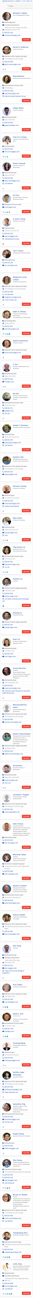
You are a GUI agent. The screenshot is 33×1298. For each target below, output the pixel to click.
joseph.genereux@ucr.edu (12, 442)
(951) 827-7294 (8, 809)
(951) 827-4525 (8, 1177)
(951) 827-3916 (8, 840)
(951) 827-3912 (8, 326)
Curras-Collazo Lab (10, 300)
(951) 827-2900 (8, 871)
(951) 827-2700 (8, 1058)
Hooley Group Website (11, 506)
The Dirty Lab (8, 1122)
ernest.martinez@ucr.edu (12, 688)
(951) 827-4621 (8, 472)
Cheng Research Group (11, 239)
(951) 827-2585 (8, 719)
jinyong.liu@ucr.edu (10, 627)
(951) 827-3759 (8, 440)
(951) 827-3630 (8, 379)
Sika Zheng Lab (9, 1183)
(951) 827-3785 (8, 562)
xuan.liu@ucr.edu (10, 656)
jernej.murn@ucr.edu (11, 780)
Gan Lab (7, 413)
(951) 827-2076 (8, 593)
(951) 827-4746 (8, 32)
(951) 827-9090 (8, 1283)
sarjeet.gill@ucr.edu (10, 474)
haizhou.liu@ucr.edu (11, 596)
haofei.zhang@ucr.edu (11, 1148)
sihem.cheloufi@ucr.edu (12, 181)
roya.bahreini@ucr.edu (11, 93)
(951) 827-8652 (8, 1117)
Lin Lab (6, 567)
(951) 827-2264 (8, 931)
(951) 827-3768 (8, 999)
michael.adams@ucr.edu (12, 35)
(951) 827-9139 (8, 1249)
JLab (6, 535)
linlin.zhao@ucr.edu (10, 1286)
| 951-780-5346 (8, 294)
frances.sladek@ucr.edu (12, 934)
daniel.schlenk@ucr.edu (12, 903)
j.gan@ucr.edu (9, 411)
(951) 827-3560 (8, 1087)
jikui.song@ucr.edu (10, 968)
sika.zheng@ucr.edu (10, 1180)
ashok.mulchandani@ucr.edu (13, 754)
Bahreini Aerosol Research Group (15, 96)
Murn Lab (7, 783)
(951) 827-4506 (8, 91)
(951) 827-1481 (8, 625)
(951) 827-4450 (8, 1029)
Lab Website (8, 183)
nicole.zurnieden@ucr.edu (12, 1218)
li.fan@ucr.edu (9, 382)
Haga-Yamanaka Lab (11, 1092)
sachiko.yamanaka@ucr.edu (13, 1089)
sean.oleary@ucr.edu (11, 843)
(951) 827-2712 (8, 408)
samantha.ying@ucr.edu (12, 1119)
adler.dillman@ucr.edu (11, 329)
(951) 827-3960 (8, 292)
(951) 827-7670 (8, 1175)
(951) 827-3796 (8, 178)
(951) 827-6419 (8, 751)
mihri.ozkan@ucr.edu (11, 874)
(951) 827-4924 (8, 501)
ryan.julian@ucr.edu (10, 532)
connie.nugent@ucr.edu (12, 812)
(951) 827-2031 (8, 685)
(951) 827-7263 (8, 149)
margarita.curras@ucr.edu (12, 297)
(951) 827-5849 (8, 62)
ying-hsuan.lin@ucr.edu (12, 564)
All (3, 1)
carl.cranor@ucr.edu (10, 265)
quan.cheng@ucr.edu (11, 236)
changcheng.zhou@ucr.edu (12, 1252)
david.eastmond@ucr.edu (12, 352)
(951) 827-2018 (8, 900)
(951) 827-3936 (8, 1146)
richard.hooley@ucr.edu (12, 503)
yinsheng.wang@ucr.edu (12, 1060)
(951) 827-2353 (8, 262)
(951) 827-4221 (8, 965)
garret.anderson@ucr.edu (12, 64)
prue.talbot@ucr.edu (11, 1002)
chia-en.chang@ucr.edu (12, 152)
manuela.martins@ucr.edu (12, 722)
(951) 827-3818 (8, 1215)
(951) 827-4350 (8, 654)
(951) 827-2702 (8, 233)
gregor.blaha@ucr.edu (11, 125)
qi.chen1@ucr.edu (10, 207)
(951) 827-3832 (8, 122)
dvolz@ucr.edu (9, 1031)
